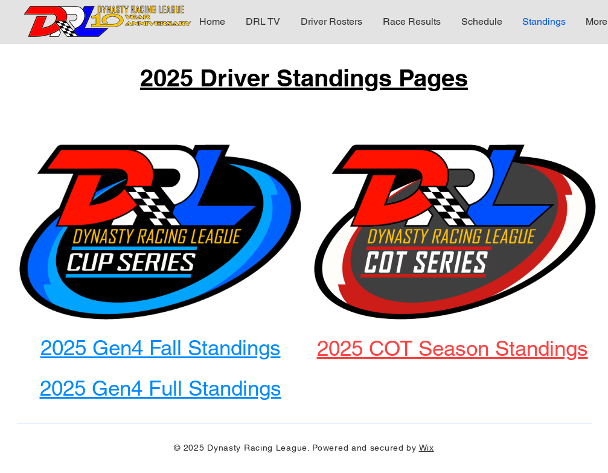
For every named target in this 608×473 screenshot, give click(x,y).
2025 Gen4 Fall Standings (160, 347)
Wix (426, 447)
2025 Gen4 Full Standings (160, 388)
